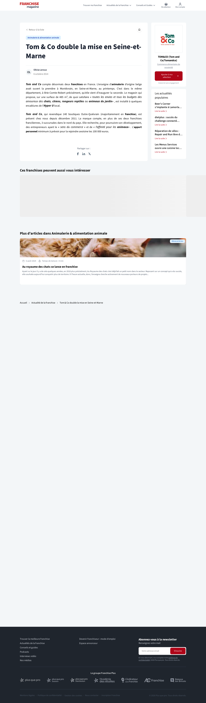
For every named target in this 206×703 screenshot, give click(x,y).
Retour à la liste (35, 29)
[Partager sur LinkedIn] (83, 153)
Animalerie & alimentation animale (43, 37)
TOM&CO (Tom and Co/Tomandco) (168, 58)
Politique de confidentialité (50, 695)
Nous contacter (92, 695)
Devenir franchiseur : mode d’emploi (97, 639)
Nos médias (25, 660)
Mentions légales (27, 695)
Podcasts (24, 652)
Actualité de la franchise (43, 302)
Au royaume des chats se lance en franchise (50, 267)
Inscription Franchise (111, 695)
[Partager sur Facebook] (77, 153)
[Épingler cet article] (139, 29)
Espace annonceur (88, 643)
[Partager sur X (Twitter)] (89, 153)
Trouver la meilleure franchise (35, 639)
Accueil (23, 302)
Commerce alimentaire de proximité (168, 66)
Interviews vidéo (28, 656)
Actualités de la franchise (32, 643)
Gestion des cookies (73, 695)
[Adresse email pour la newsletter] (154, 651)
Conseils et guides (29, 647)
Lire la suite (161, 111)
